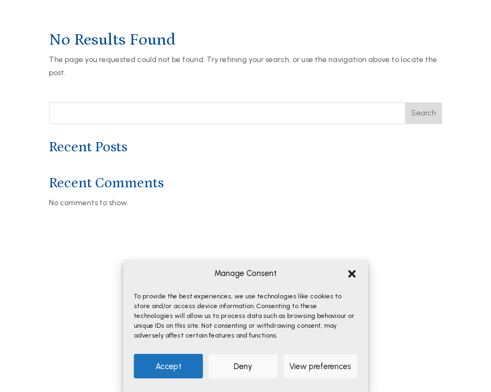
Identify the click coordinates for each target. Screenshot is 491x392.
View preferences (320, 366)
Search (423, 113)
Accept (169, 366)
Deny (243, 366)
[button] (351, 273)
